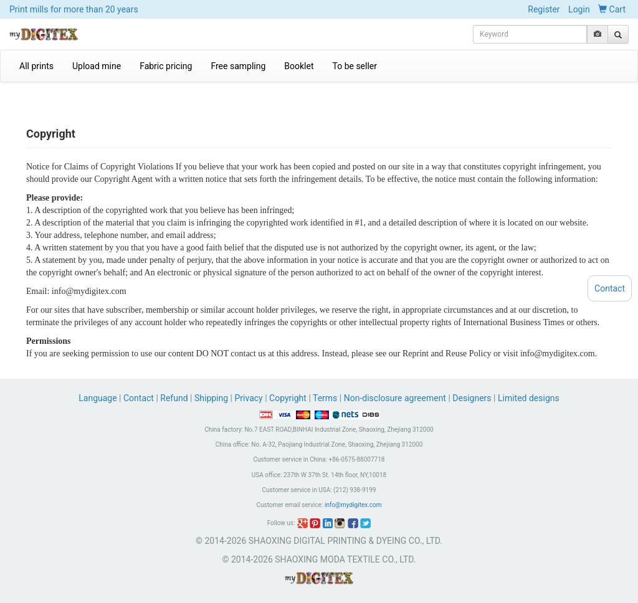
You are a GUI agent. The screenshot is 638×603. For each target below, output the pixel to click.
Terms (325, 398)
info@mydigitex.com (353, 504)
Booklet (298, 66)
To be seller (355, 66)
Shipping (211, 398)
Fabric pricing (166, 66)
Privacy (248, 398)
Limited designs (528, 398)
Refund (174, 398)
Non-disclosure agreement (395, 398)
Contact (138, 398)
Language (99, 398)
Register (543, 9)
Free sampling (238, 66)
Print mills (73, 9)
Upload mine (96, 66)
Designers (471, 398)
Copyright (288, 398)
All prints (36, 66)
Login (579, 9)
